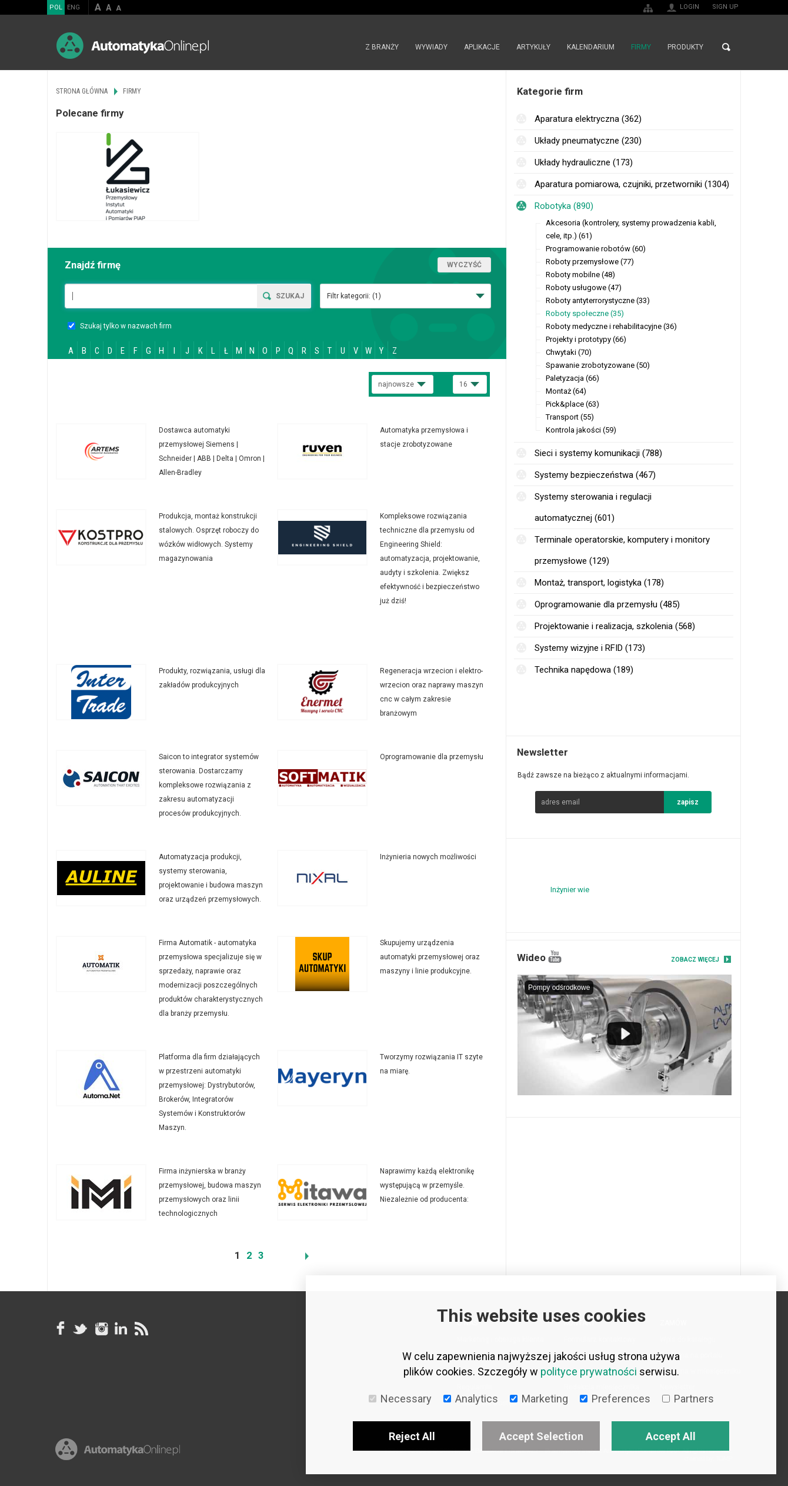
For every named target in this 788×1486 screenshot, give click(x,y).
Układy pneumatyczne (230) (588, 140)
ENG (73, 7)
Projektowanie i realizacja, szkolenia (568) (615, 626)
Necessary (400, 1398)
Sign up (725, 7)
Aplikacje (482, 47)
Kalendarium (591, 47)
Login (689, 7)
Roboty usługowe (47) (584, 287)
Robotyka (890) (564, 206)
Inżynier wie (569, 889)
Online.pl (117, 1449)
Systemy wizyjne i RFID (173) (590, 648)
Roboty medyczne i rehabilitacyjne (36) (611, 326)
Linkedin (120, 1328)
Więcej (166, 451)
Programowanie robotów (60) (596, 248)
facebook (60, 1328)
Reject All (412, 1436)
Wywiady (431, 47)
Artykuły (533, 47)
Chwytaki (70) (569, 352)
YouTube (555, 956)
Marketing (539, 1398)
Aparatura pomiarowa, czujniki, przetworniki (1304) (632, 184)
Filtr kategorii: (354, 296)
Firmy (641, 47)
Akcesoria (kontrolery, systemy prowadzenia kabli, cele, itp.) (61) (631, 229)
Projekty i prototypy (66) (586, 339)
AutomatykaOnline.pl (132, 45)
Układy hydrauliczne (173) (584, 162)
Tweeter (80, 1328)
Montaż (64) (566, 391)
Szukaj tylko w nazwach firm (120, 326)
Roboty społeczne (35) (585, 313)
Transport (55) (570, 417)
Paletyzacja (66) (572, 378)
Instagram (100, 1328)
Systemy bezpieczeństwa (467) (595, 475)
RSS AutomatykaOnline (140, 1328)
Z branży (382, 47)
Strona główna (344, 47)
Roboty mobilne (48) (580, 274)
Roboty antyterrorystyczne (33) (598, 300)
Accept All (671, 1436)
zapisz (688, 802)
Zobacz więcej (695, 959)
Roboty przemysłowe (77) (590, 261)
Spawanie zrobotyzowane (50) (598, 365)
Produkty (685, 47)
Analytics (470, 1398)
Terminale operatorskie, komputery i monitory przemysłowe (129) (622, 550)
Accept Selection (541, 1436)
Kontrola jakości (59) (581, 429)
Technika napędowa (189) (584, 669)
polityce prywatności (588, 1371)
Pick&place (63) (572, 404)
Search (726, 47)
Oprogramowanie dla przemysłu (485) (607, 604)
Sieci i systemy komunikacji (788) (598, 453)
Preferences (615, 1398)
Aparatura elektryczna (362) (588, 119)
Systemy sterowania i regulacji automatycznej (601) (593, 507)
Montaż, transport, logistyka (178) (599, 582)
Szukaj (290, 296)
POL (55, 7)
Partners (688, 1398)
